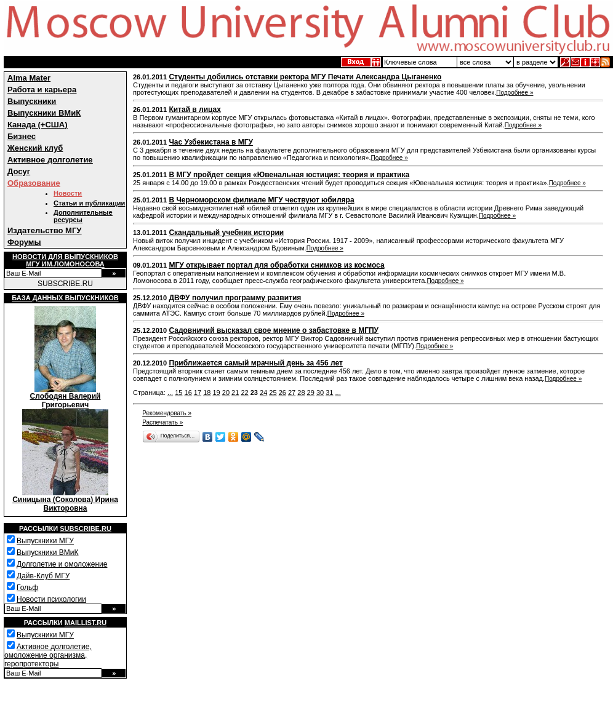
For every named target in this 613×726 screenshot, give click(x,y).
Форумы (24, 242)
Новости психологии (51, 599)
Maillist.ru (85, 622)
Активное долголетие (50, 159)
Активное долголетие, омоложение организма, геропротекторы (48, 655)
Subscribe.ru (85, 528)
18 (206, 392)
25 (272, 392)
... (170, 392)
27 (291, 392)
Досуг (18, 171)
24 (263, 392)
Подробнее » (514, 92)
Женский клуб (35, 148)
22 (244, 392)
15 (178, 392)
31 (329, 392)
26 (282, 392)
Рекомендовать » (166, 413)
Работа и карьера (41, 89)
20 (226, 392)
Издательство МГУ (44, 230)
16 (188, 392)
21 (235, 392)
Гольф (27, 587)
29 (311, 392)
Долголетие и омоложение (62, 564)
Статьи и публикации (89, 203)
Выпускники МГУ (45, 541)
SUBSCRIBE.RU (65, 283)
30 (320, 392)
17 (197, 392)
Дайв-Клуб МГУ (43, 576)
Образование (33, 183)
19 (216, 392)
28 (301, 392)
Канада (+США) (37, 124)
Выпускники (31, 101)
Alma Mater (28, 77)
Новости (68, 193)
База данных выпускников (65, 297)
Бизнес (21, 136)
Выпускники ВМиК (44, 113)
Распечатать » (162, 422)
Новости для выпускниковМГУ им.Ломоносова (65, 260)
